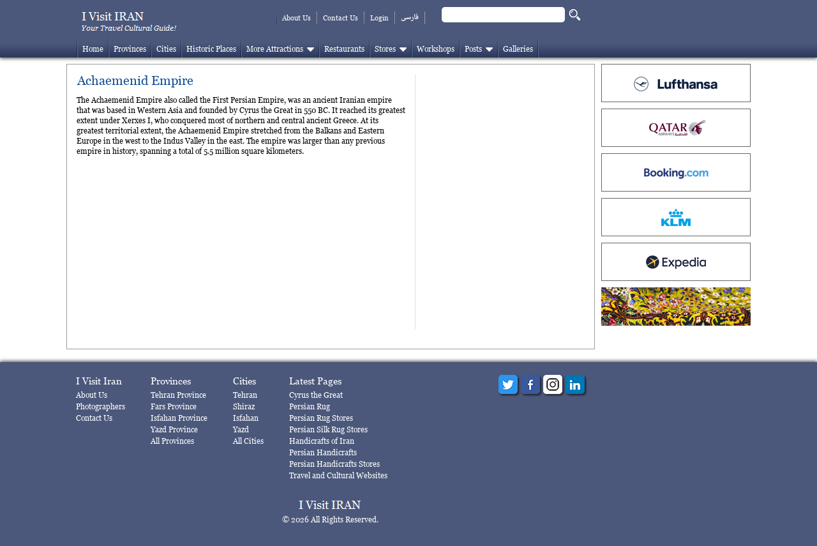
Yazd (241, 429)
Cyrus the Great (316, 395)
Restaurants (344, 49)
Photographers (100, 406)
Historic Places (211, 49)
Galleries (518, 49)
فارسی (410, 17)
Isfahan (246, 418)
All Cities (248, 441)
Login (379, 17)
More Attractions (274, 49)
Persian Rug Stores (321, 418)
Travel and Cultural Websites (338, 475)
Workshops (435, 49)
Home (92, 49)
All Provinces (172, 441)
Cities (166, 49)
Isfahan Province (179, 418)
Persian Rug (309, 406)
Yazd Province (174, 429)
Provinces (130, 49)
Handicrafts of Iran (321, 441)
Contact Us (340, 17)
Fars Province (174, 406)
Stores (385, 49)
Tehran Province (178, 395)
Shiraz (244, 406)
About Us (296, 17)
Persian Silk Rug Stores (328, 429)
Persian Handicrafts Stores (334, 464)
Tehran (245, 395)
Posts (473, 49)
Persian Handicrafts (323, 452)
